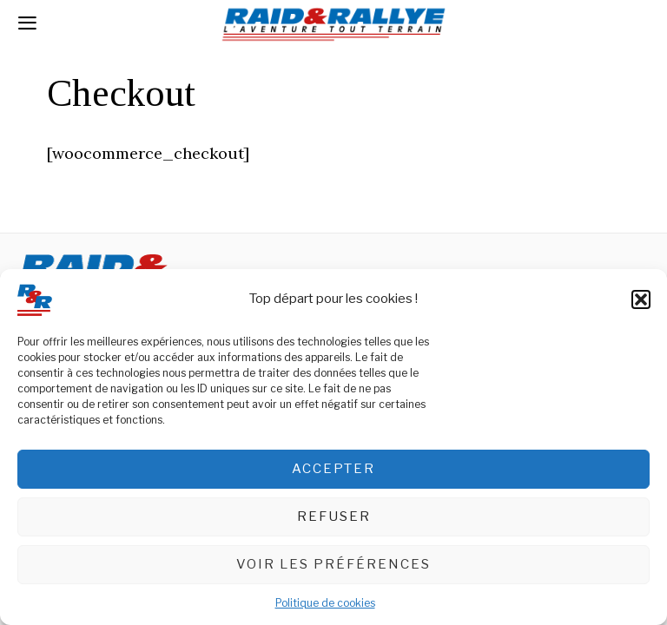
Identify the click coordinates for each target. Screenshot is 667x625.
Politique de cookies (325, 603)
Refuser (334, 517)
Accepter (333, 469)
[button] (641, 300)
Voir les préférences (333, 565)
